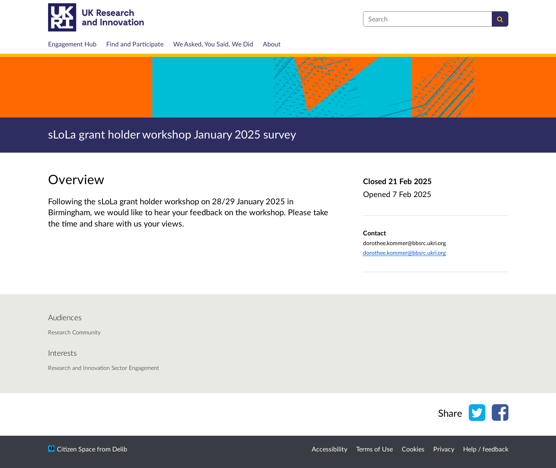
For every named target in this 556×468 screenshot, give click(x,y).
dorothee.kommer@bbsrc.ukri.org (404, 252)
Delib (119, 449)
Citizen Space (76, 449)
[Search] (500, 19)
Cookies (413, 449)
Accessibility (329, 449)
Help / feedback (485, 449)
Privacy (443, 449)
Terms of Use (374, 449)
